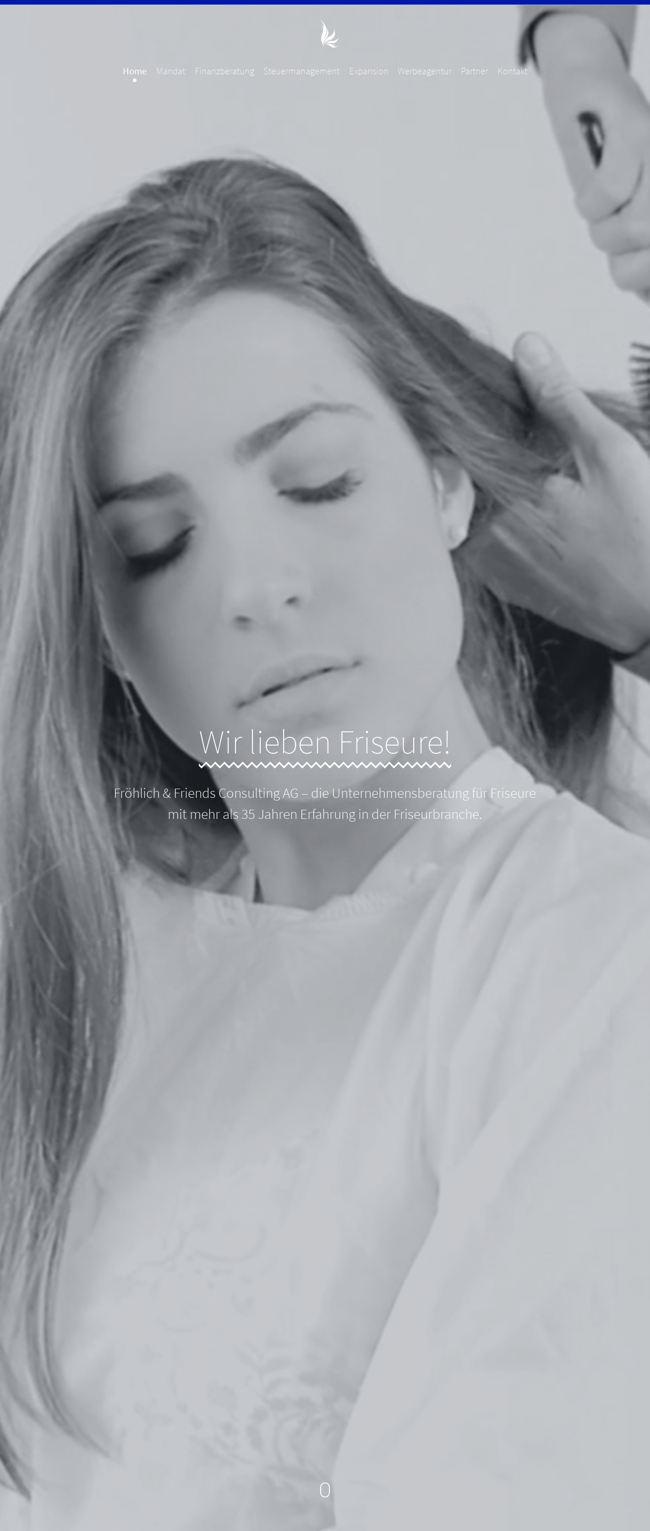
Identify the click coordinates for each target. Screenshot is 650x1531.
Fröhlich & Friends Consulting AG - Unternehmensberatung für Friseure (325, 33)
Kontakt (512, 71)
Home (135, 71)
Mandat (170, 71)
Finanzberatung (224, 71)
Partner (474, 71)
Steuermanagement (301, 71)
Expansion (368, 71)
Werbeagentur (424, 71)
